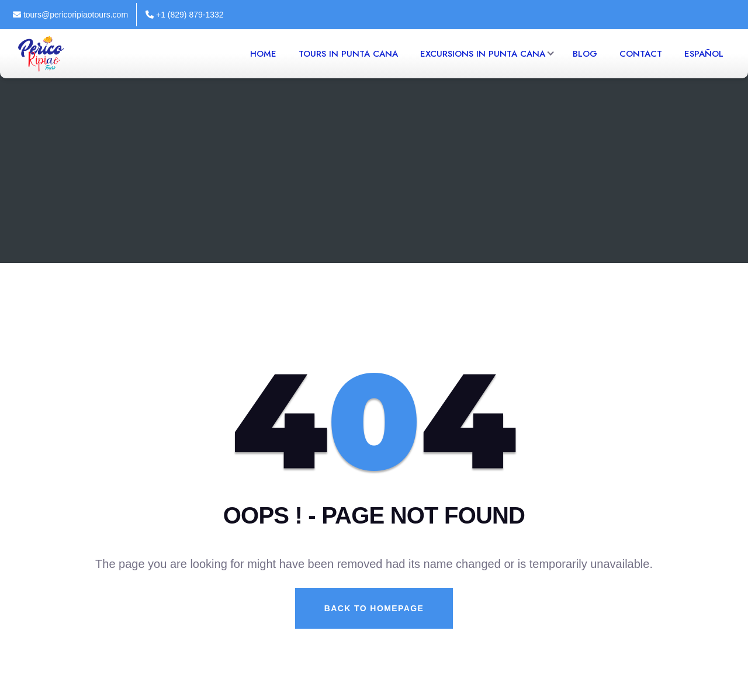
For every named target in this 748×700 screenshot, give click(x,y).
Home (263, 53)
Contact (640, 53)
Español (703, 53)
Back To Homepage (374, 608)
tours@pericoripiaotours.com (70, 14)
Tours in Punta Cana (348, 53)
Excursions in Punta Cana (482, 53)
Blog (585, 53)
